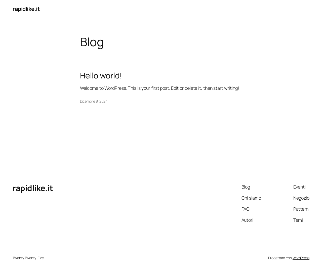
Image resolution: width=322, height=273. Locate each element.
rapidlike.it (26, 9)
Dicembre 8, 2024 (93, 101)
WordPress (301, 257)
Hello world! (101, 75)
